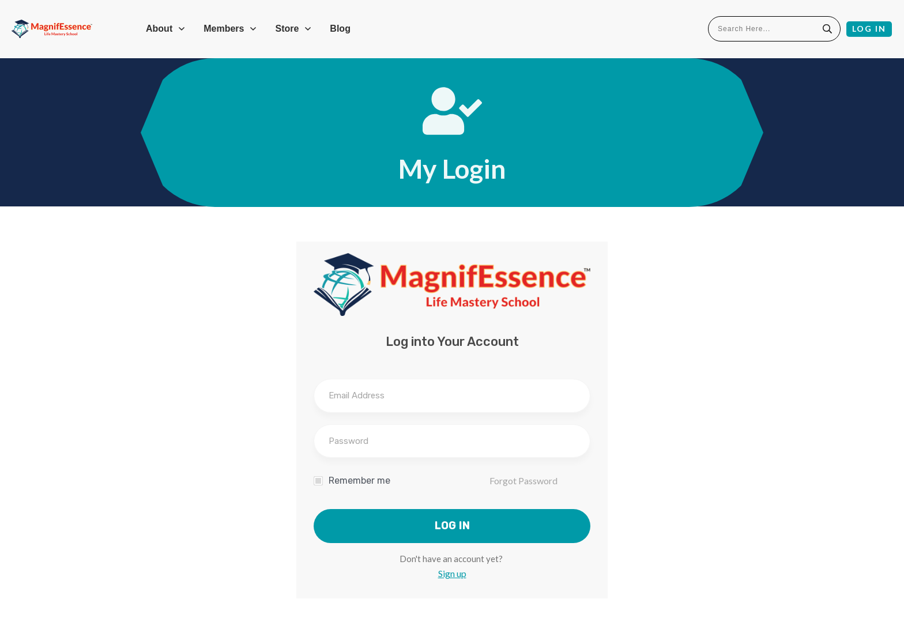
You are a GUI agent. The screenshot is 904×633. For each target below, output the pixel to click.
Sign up (452, 573)
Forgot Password (523, 480)
